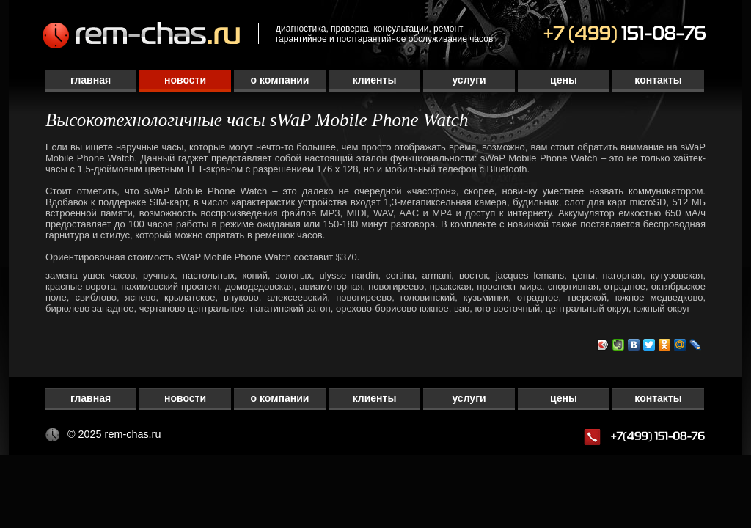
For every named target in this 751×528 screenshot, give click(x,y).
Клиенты (375, 80)
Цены (563, 80)
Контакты (657, 80)
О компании (280, 80)
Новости (185, 80)
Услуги (469, 80)
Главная (90, 80)
